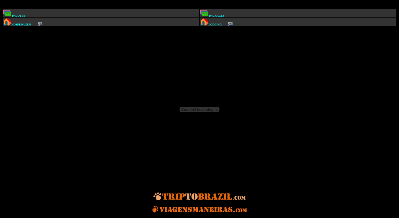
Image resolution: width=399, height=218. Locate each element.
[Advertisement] (200, 5)
